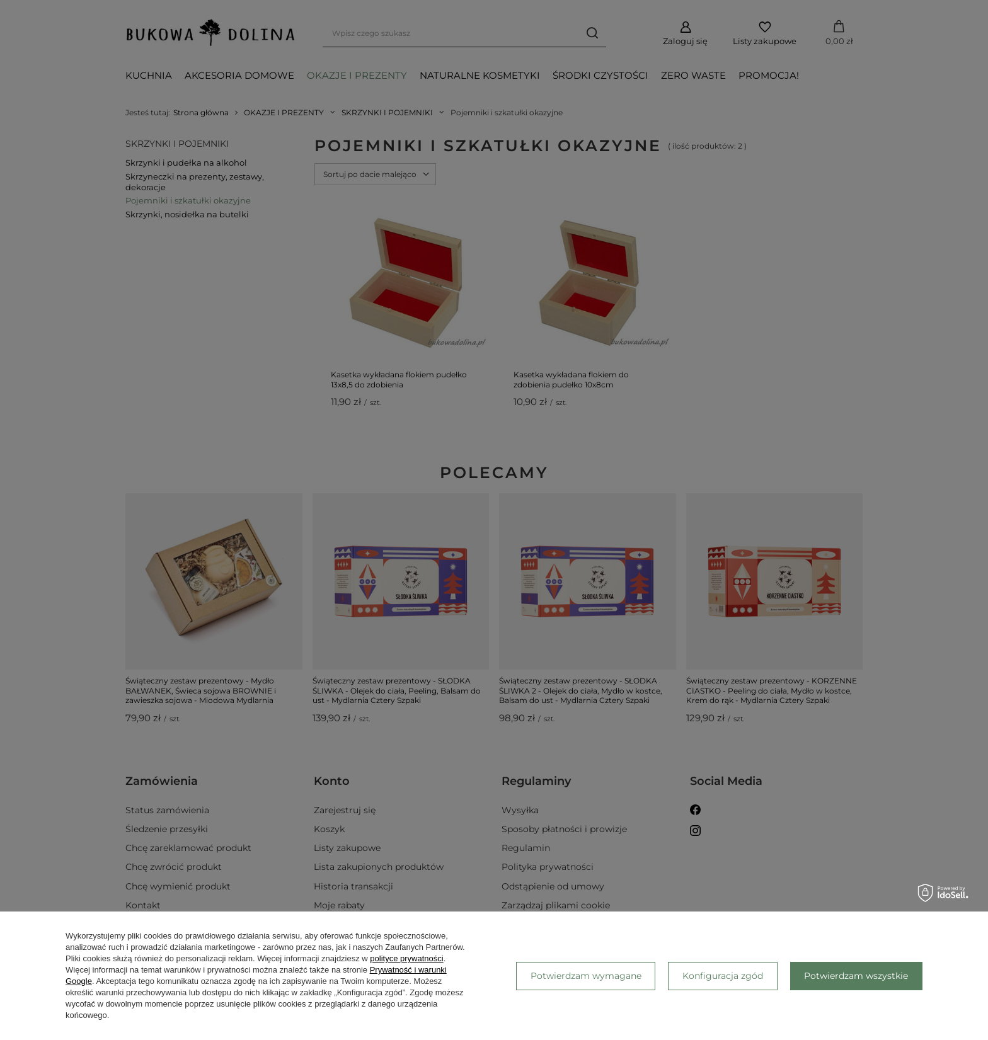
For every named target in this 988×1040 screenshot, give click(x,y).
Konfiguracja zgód (722, 975)
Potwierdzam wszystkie (856, 975)
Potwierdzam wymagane (586, 975)
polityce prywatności (406, 958)
